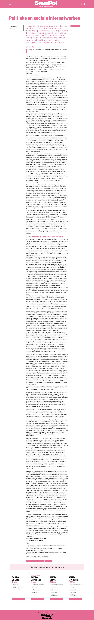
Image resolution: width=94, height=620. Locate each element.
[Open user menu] (84, 4)
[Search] (81, 4)
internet (29, 561)
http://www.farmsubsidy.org (55, 266)
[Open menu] (10, 4)
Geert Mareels (13, 26)
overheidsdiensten (38, 561)
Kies (19, 599)
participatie (48, 561)
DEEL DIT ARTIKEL (75, 26)
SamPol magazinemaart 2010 (13, 29)
